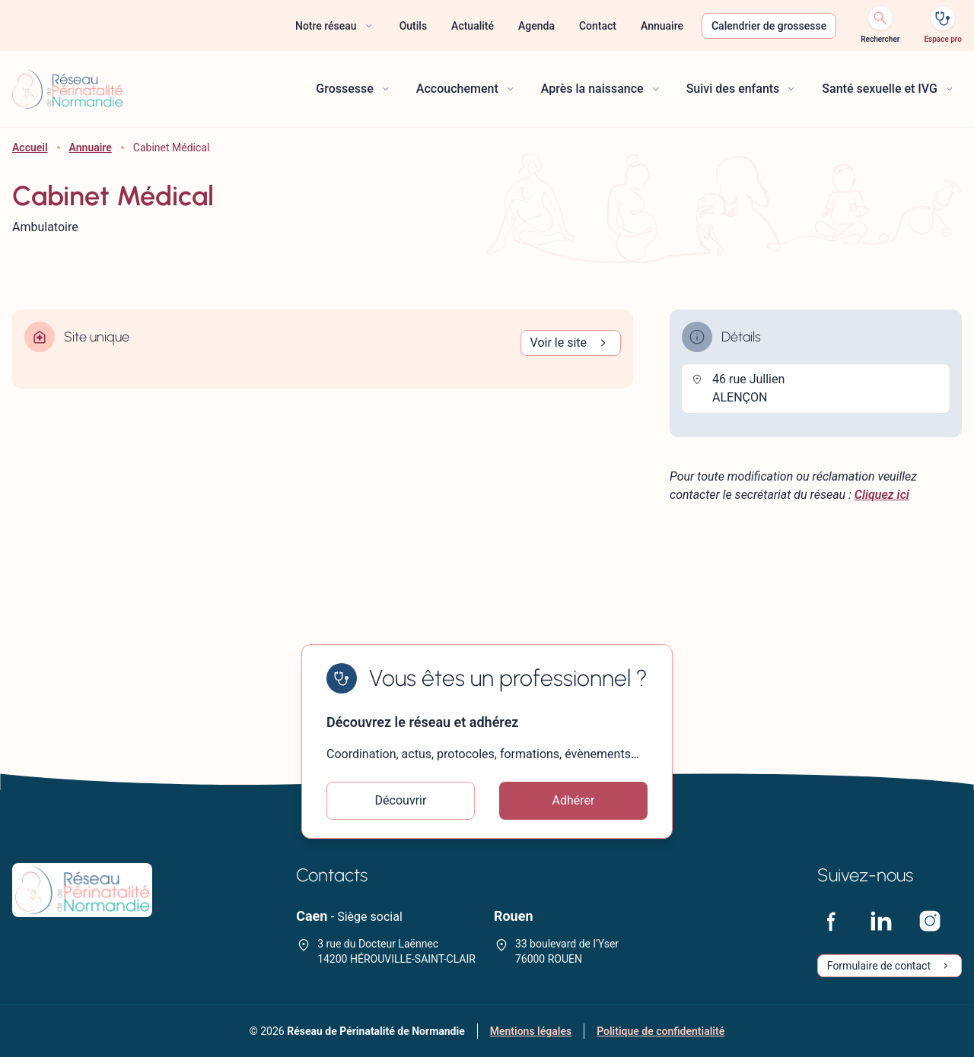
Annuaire (90, 147)
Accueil (30, 147)
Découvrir (401, 800)
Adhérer (573, 800)
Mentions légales (530, 1031)
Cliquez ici (882, 494)
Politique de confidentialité (660, 1031)
